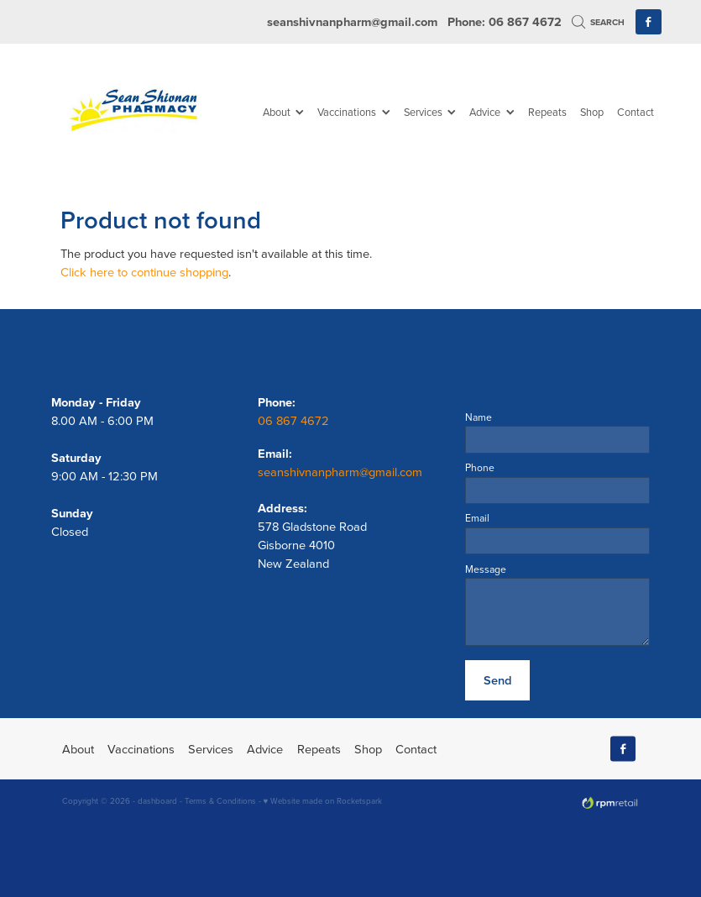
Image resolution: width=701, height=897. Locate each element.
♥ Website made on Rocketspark (323, 800)
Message (485, 569)
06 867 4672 (295, 420)
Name (478, 417)
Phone (479, 468)
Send (497, 680)
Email (477, 518)
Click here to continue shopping (144, 272)
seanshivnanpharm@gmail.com (352, 21)
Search (598, 22)
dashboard (157, 800)
